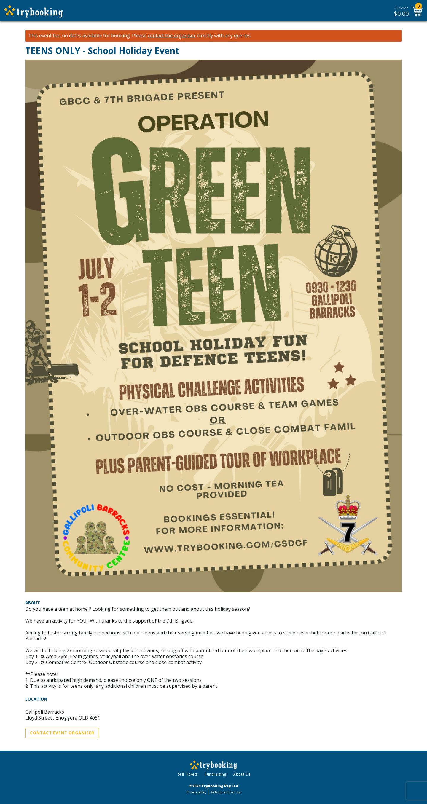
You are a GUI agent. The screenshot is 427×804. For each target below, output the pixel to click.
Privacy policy (196, 792)
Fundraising (215, 774)
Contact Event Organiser (62, 733)
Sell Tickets (188, 774)
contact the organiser (172, 36)
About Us (241, 774)
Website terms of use (226, 792)
